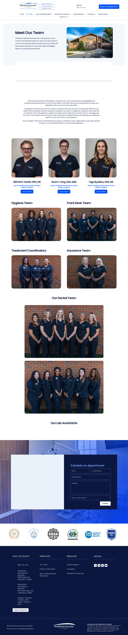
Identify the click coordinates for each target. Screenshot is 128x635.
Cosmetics (90, 14)
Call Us (79, 5)
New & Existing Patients (43, 14)
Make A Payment (20, 610)
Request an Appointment (109, 7)
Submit (105, 503)
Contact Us (63, 17)
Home (22, 14)
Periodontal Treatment (62, 14)
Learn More (27, 191)
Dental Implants (78, 14)
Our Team (29, 14)
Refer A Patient (103, 14)
